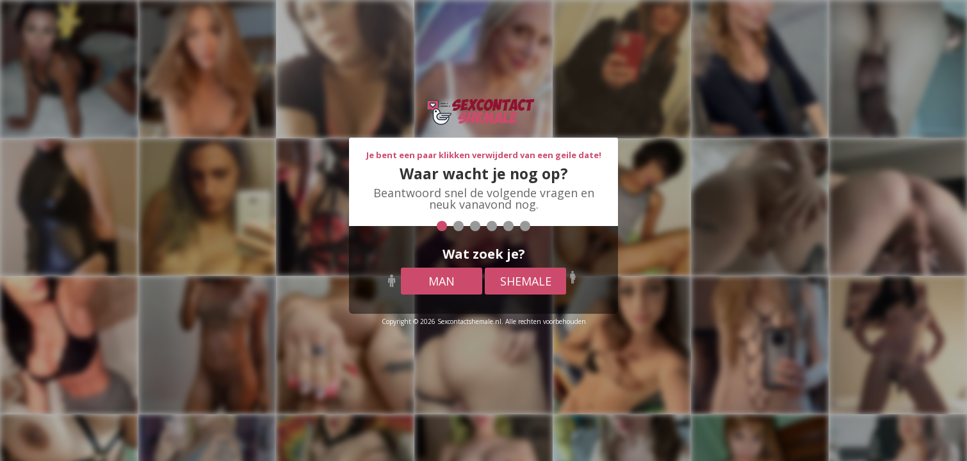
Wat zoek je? (484, 254)
